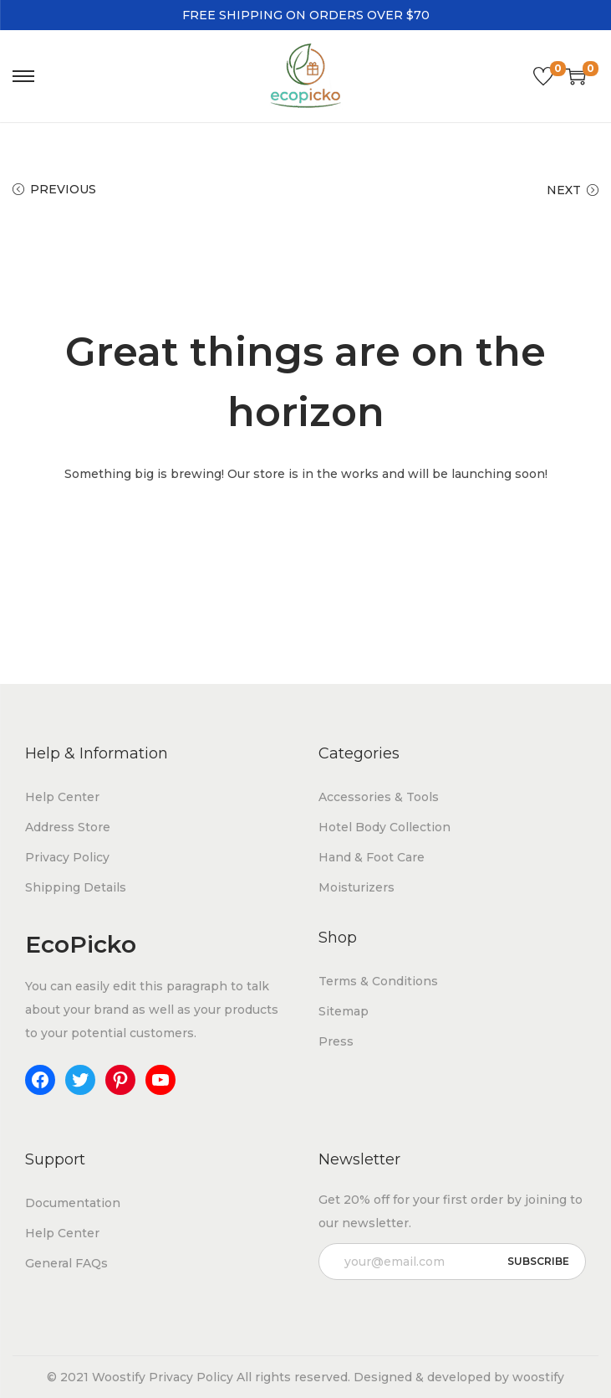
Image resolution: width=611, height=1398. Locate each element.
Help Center (62, 796)
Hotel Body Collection (384, 827)
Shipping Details (75, 887)
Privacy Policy (67, 857)
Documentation (72, 1202)
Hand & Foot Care (371, 857)
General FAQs (66, 1263)
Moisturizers (356, 887)
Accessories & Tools (378, 796)
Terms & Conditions (378, 981)
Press (336, 1041)
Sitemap (343, 1011)
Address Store (67, 827)
